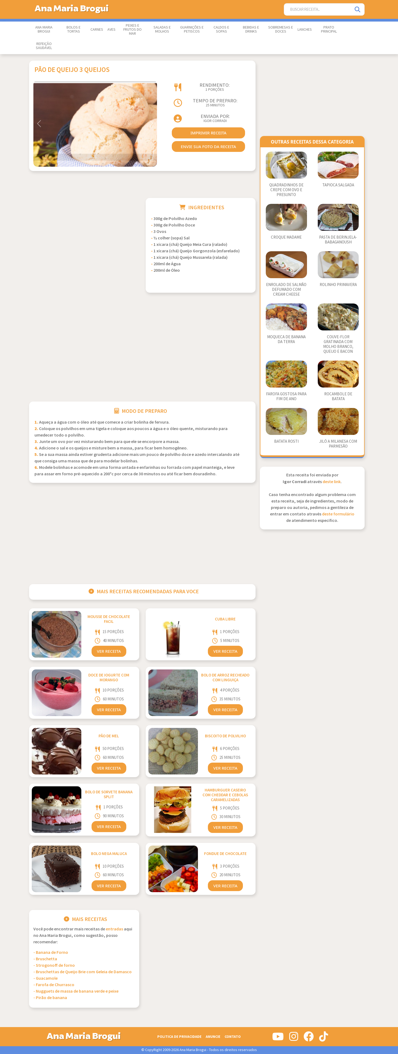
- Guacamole (45, 978)
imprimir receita (208, 132)
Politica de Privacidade (179, 1036)
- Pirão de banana (50, 998)
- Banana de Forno (50, 952)
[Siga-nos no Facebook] (308, 1039)
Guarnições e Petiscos (192, 29)
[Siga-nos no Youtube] (278, 1039)
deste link (332, 482)
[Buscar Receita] (317, 9)
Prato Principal (329, 29)
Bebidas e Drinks (251, 29)
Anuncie (213, 1036)
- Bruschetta (45, 959)
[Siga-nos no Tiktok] (323, 1039)
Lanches (305, 29)
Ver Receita (109, 651)
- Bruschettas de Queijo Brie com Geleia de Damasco (82, 972)
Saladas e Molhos (162, 29)
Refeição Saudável (44, 45)
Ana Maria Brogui (44, 29)
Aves (111, 29)
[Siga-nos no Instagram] (293, 1039)
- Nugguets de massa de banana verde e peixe (75, 991)
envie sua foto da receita (208, 146)
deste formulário (338, 514)
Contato (233, 1036)
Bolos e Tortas (74, 29)
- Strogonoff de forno (54, 965)
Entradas (114, 929)
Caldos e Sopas (221, 29)
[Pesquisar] (358, 9)
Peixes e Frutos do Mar (132, 29)
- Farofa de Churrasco (53, 985)
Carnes (96, 29)
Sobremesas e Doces (280, 29)
